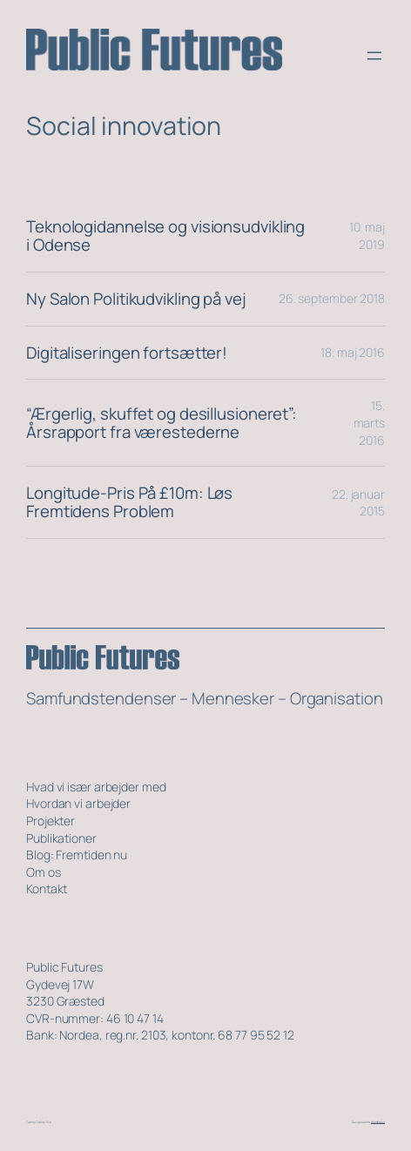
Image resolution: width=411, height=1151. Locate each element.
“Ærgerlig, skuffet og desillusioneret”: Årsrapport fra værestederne (161, 423)
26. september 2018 (332, 298)
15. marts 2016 (370, 422)
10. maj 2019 (367, 235)
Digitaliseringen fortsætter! (126, 353)
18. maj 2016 (352, 352)
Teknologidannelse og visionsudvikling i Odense (165, 236)
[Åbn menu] (374, 55)
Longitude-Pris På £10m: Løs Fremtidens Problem (129, 502)
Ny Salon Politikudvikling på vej (136, 299)
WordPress (378, 1122)
